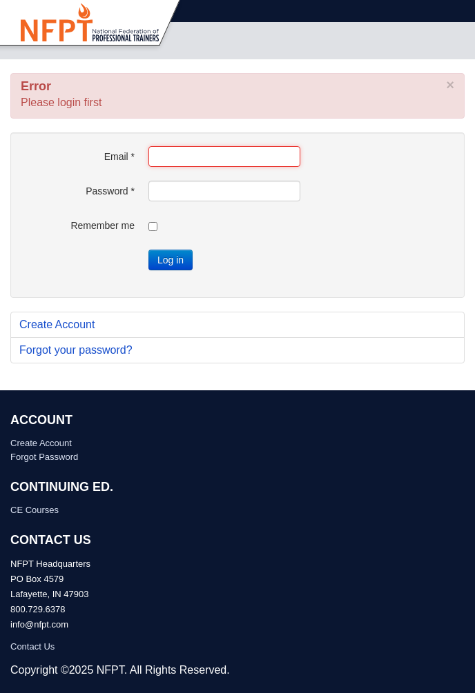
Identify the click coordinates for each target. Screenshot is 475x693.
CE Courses (34, 510)
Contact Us (32, 646)
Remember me (102, 225)
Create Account (57, 324)
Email (119, 156)
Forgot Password (44, 457)
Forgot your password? (76, 350)
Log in (170, 259)
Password (110, 191)
